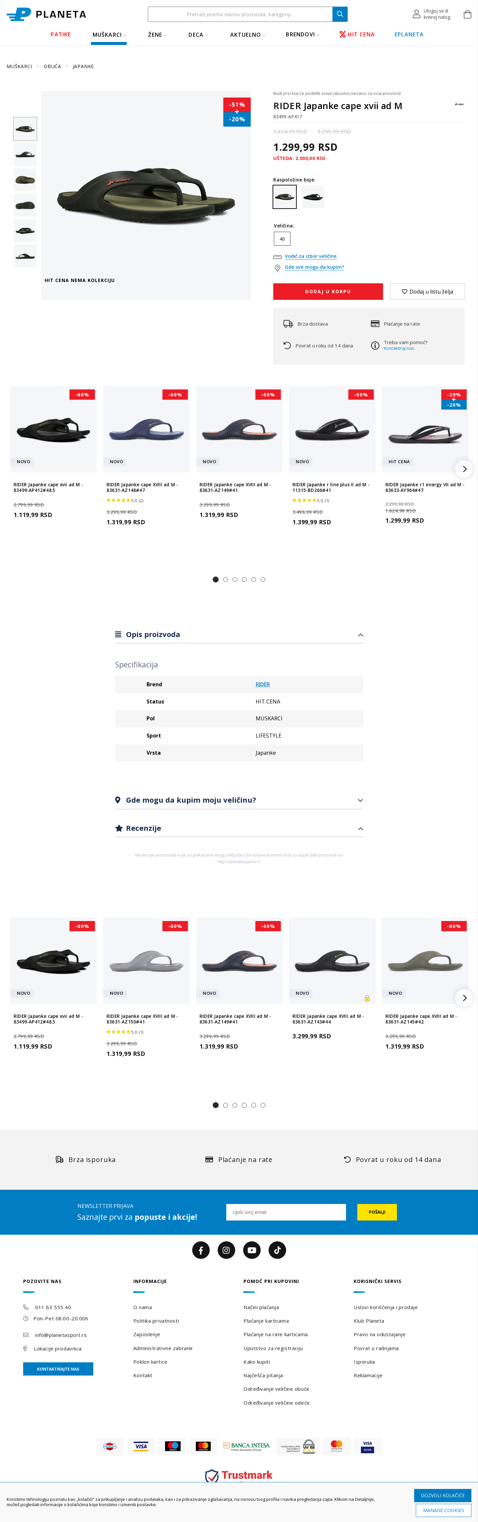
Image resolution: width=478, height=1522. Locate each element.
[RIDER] (460, 107)
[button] (432, 14)
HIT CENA (357, 34)
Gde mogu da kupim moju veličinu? (190, 800)
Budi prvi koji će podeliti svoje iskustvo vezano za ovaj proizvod (337, 93)
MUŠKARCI (107, 34)
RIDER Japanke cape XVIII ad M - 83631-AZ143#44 (328, 1018)
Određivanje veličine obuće (276, 1388)
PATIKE (61, 34)
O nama (142, 1307)
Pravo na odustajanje (380, 1334)
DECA (196, 34)
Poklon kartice (150, 1361)
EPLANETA (409, 34)
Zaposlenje (146, 1334)
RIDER (263, 684)
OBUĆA (53, 66)
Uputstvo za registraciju (273, 1348)
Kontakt (142, 1375)
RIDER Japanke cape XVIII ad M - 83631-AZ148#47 (142, 487)
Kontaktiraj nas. (399, 348)
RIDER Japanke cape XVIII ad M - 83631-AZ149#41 (235, 487)
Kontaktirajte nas (58, 1369)
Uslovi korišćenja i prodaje (386, 1307)
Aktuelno (245, 34)
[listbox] (369, 240)
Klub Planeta (369, 1320)
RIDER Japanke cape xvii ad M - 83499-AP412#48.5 (48, 487)
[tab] (239, 634)
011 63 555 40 (53, 1307)
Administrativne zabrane (163, 1348)
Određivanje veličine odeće (276, 1402)
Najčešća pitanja (263, 1375)
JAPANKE (83, 66)
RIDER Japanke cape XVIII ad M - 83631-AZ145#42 (421, 1018)
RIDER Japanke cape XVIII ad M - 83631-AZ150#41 (142, 1018)
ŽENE (155, 34)
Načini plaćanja (261, 1307)
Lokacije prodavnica (58, 1348)
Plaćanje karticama (266, 1320)
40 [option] (282, 239)
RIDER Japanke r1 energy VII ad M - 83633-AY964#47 (424, 487)
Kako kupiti (256, 1361)
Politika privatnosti (156, 1320)
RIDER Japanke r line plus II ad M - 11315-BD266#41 (330, 487)
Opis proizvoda (152, 634)
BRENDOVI (300, 34)
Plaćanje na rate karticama (275, 1334)
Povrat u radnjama (376, 1348)
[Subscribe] (377, 1212)
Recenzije (142, 828)
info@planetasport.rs (61, 1335)
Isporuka (364, 1361)
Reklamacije (368, 1375)
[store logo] (46, 14)
